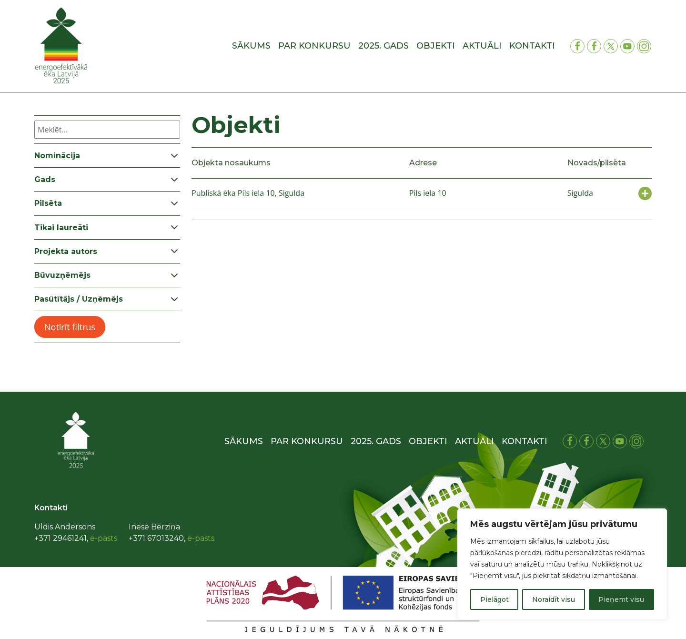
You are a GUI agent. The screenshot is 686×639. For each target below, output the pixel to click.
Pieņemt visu (621, 599)
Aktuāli (482, 46)
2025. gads (383, 46)
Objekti (435, 46)
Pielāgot (494, 599)
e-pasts (103, 538)
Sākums (251, 46)
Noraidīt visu (553, 599)
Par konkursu (314, 46)
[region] (562, 564)
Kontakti (532, 46)
